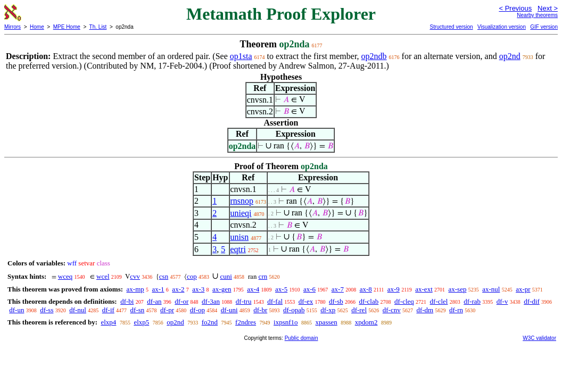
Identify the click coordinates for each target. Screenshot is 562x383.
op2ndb (374, 56)
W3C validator (539, 338)
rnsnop (242, 200)
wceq (65, 276)
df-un (16, 310)
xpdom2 (366, 322)
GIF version (544, 27)
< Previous (515, 8)
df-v (502, 301)
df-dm (424, 310)
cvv (135, 276)
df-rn (456, 310)
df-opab (293, 310)
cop (192, 276)
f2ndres (245, 322)
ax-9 (393, 289)
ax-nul (491, 289)
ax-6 (309, 289)
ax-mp (135, 289)
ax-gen (221, 289)
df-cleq (404, 301)
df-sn (137, 310)
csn (163, 276)
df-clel (439, 301)
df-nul (77, 310)
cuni (226, 276)
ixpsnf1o (286, 322)
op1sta (241, 56)
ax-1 (158, 289)
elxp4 (108, 322)
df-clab (368, 301)
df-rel (359, 310)
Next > (548, 8)
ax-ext (423, 289)
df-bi (127, 301)
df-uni (229, 310)
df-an (154, 301)
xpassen (326, 322)
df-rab (472, 301)
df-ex (306, 301)
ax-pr (523, 289)
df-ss (46, 310)
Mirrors (12, 27)
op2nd (509, 56)
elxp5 (141, 322)
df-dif (532, 301)
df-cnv (392, 310)
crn (263, 276)
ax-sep (458, 289)
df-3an (211, 301)
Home (37, 27)
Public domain (301, 338)
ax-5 (281, 289)
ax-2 (178, 289)
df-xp (327, 310)
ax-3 (198, 289)
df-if (108, 310)
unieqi (241, 213)
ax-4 (253, 289)
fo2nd (210, 322)
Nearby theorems (537, 15)
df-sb (336, 301)
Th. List (98, 27)
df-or (181, 301)
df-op (197, 310)
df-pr (167, 310)
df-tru (244, 301)
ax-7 (338, 289)
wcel (103, 276)
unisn (239, 237)
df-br (260, 310)
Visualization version (501, 27)
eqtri (238, 249)
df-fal (275, 301)
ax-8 (366, 289)
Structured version (451, 27)
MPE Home (66, 27)
